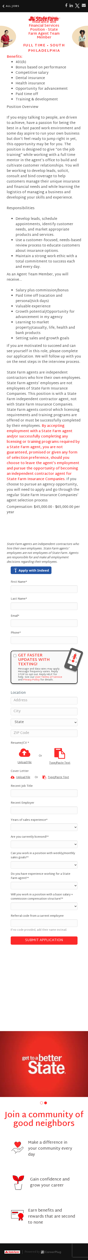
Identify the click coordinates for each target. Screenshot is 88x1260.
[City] (44, 711)
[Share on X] (77, 6)
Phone (16, 633)
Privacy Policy (31, 680)
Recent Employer (22, 803)
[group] (44, 1064)
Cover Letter (20, 771)
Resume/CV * (20, 743)
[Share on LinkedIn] (71, 6)
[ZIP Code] (44, 733)
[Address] (44, 700)
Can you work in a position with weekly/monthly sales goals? (43, 855)
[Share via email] (84, 5)
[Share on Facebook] (66, 6)
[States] (44, 722)
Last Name (19, 599)
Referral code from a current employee (37, 916)
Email (15, 616)
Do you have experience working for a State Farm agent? (40, 876)
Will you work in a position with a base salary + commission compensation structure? (42, 897)
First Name (19, 582)
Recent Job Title (22, 786)
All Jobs (10, 6)
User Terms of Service (48, 677)
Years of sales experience (29, 820)
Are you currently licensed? (30, 837)
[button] (41, 1102)
